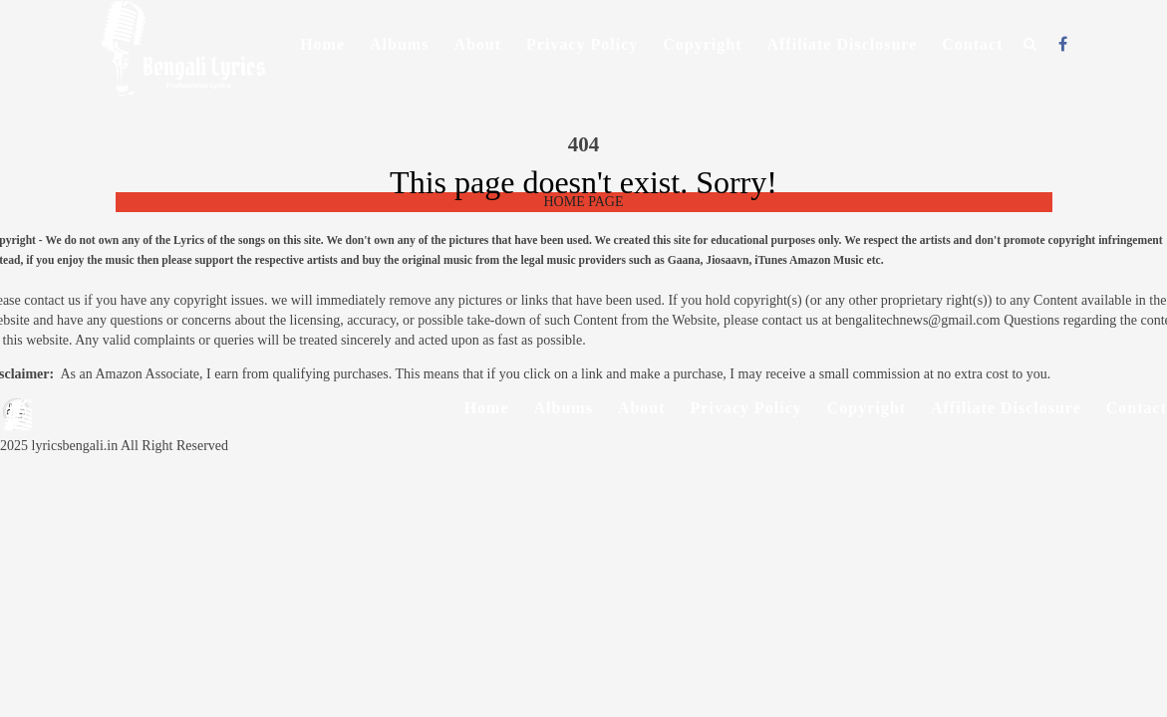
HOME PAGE (584, 201)
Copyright (702, 44)
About (477, 44)
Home (322, 44)
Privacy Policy (582, 44)
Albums (399, 44)
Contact (972, 44)
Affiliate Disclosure (841, 44)
